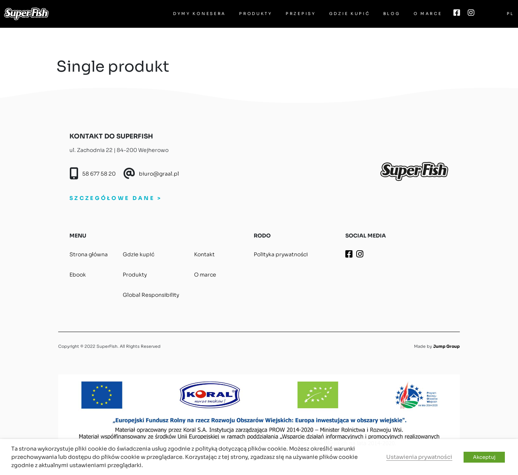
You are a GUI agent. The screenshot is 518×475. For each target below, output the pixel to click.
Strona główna (88, 254)
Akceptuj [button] (484, 457)
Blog (392, 13)
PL (510, 13)
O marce (428, 13)
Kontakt (204, 254)
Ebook (77, 274)
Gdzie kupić (349, 13)
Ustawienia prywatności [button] (419, 457)
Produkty (256, 13)
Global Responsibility (151, 295)
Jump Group (446, 346)
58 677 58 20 (99, 173)
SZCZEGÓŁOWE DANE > (115, 198)
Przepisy (301, 13)
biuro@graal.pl (159, 173)
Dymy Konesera (199, 13)
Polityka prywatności (281, 254)
